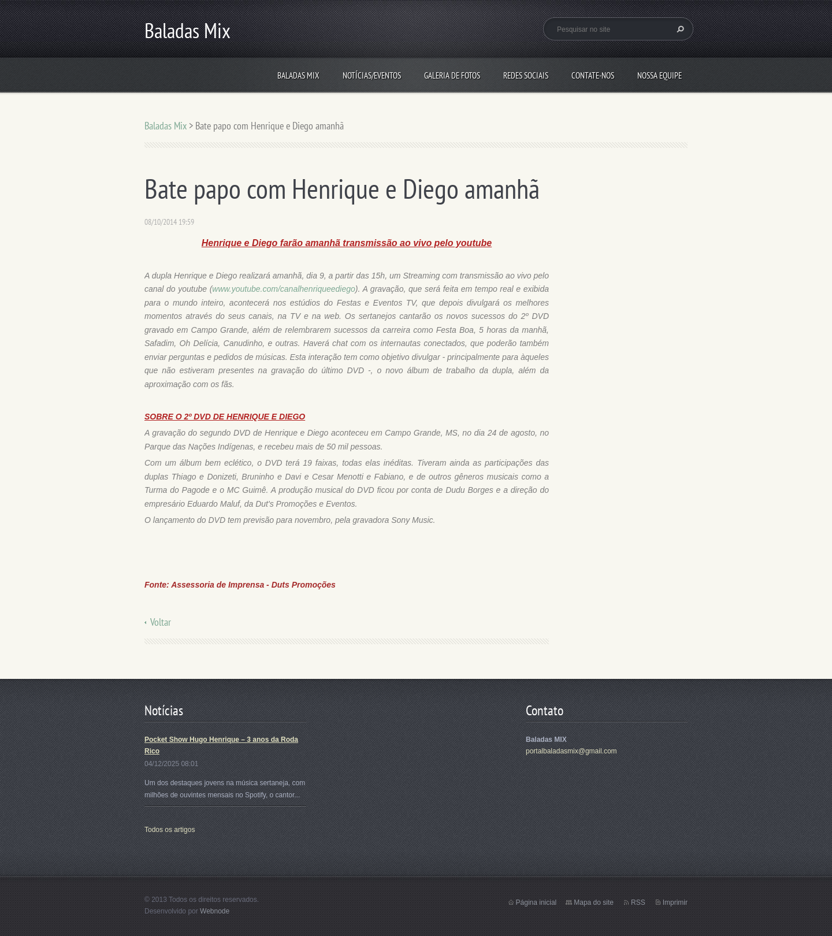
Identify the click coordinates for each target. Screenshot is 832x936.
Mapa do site (594, 902)
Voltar (160, 622)
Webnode (214, 911)
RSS (638, 902)
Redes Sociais (525, 75)
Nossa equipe (659, 75)
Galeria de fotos (452, 75)
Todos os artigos (169, 830)
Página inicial (536, 902)
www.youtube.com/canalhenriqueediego (283, 289)
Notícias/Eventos (372, 75)
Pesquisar (679, 29)
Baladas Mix (298, 75)
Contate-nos (592, 75)
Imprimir (675, 902)
